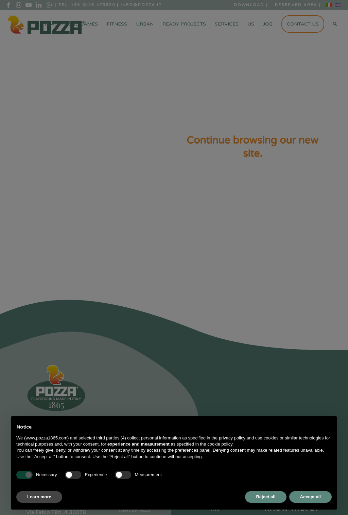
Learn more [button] (39, 496)
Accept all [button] (310, 496)
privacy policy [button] (232, 437)
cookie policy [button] (219, 444)
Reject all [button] (265, 496)
